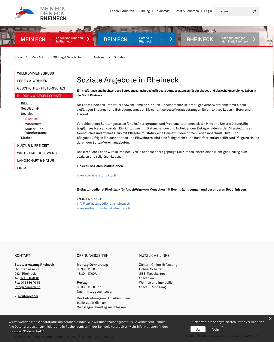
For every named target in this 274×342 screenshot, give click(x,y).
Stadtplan (146, 278)
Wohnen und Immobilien (156, 282)
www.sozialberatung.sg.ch (96, 175)
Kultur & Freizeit (33, 145)
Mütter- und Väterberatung (36, 130)
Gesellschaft (30, 108)
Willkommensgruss (35, 73)
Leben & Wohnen (32, 81)
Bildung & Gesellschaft (39, 96)
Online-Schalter (151, 269)
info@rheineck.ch (27, 287)
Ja (198, 329)
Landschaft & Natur (35, 160)
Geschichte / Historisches (41, 88)
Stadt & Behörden (187, 11)
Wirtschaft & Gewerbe (38, 153)
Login (208, 11)
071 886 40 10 (29, 278)
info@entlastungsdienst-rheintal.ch (103, 203)
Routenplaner (28, 296)
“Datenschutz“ (33, 331)
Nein (215, 329)
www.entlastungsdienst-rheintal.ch (103, 208)
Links (22, 168)
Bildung (144, 11)
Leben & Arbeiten (122, 11)
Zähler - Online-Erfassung (158, 264)
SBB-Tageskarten (152, 273)
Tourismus (162, 11)
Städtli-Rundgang (152, 287)
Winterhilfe (33, 124)
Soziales (27, 113)
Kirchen (27, 137)
